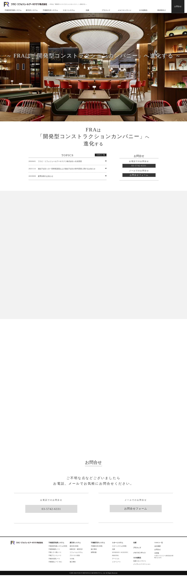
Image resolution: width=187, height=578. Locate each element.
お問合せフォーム (139, 175)
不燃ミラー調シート (55, 555)
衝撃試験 (94, 555)
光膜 (87, 10)
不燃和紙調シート (54, 552)
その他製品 (143, 10)
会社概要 (157, 549)
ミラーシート (116, 564)
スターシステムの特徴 (119, 549)
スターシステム (69, 10)
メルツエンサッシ (124, 10)
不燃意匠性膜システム (13, 10)
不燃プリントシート (55, 558)
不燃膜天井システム (50, 10)
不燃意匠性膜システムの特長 (58, 549)
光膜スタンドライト (139, 563)
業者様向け (161, 10)
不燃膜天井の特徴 (96, 549)
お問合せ (178, 6)
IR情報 (157, 556)
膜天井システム (32, 10)
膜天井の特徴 (74, 549)
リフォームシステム (76, 555)
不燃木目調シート (54, 561)
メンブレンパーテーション (141, 567)
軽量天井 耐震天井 (76, 552)
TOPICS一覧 (100, 155)
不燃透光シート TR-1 (55, 564)
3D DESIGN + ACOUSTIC (120, 555)
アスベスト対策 (75, 558)
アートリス (115, 561)
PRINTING (115, 558)
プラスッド (106, 10)
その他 (72, 561)
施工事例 (72, 564)
